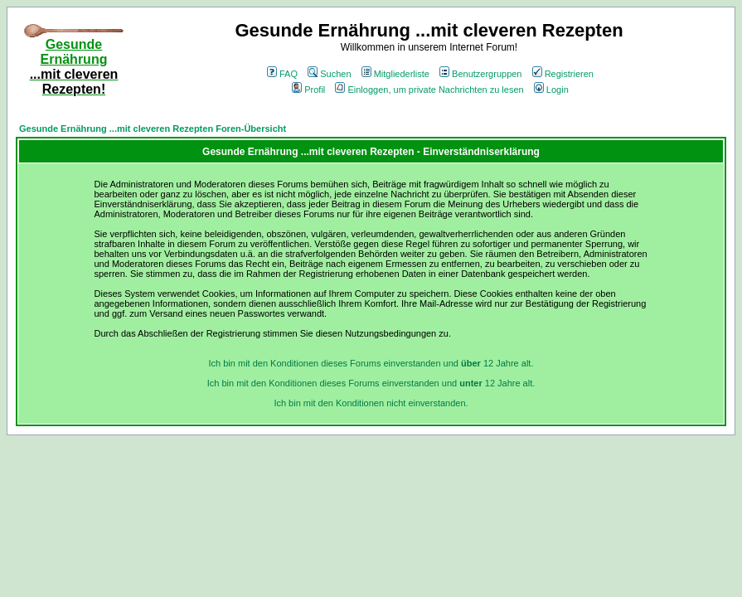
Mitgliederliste (395, 74)
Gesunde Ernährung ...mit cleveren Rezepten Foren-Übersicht (152, 128)
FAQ (282, 74)
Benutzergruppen (480, 74)
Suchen (329, 74)
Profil (308, 90)
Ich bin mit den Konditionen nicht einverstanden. (371, 403)
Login (551, 90)
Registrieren (563, 74)
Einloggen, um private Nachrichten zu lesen (429, 90)
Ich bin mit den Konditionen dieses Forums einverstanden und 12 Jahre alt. (371, 363)
